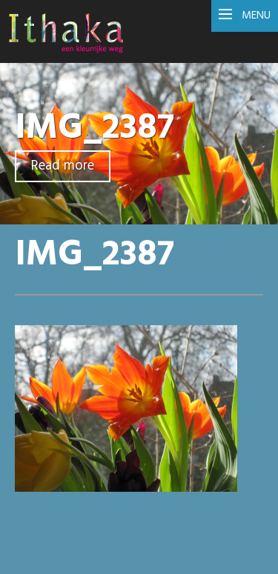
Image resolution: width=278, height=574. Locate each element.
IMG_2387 (94, 128)
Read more (62, 166)
